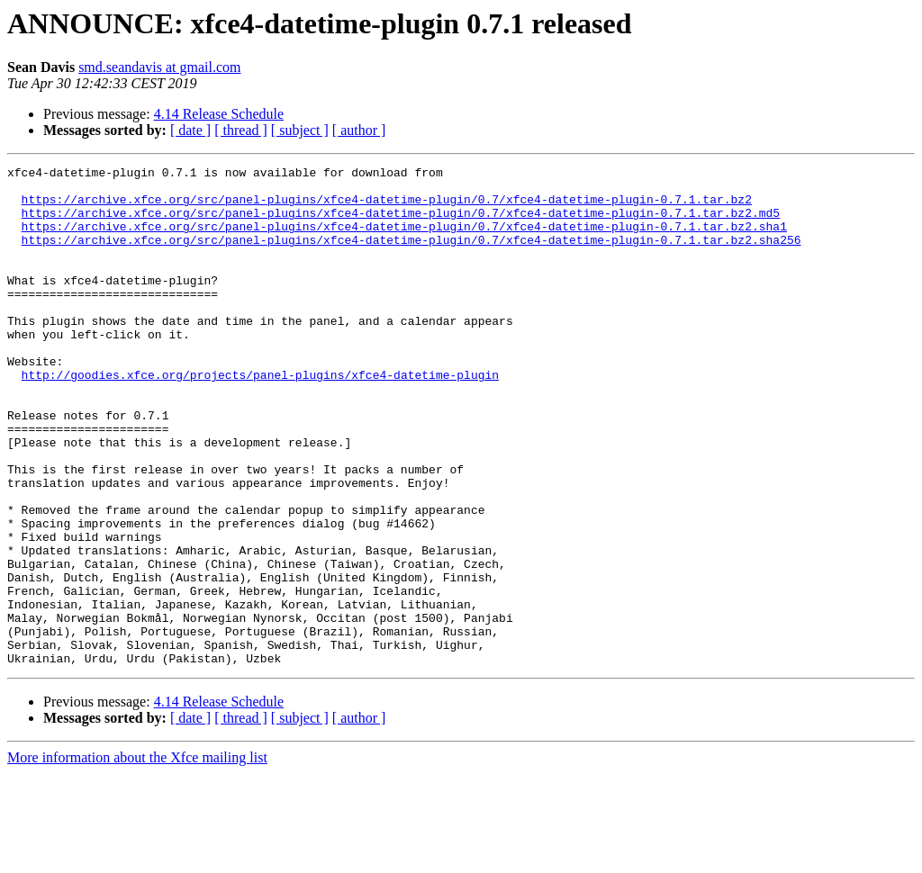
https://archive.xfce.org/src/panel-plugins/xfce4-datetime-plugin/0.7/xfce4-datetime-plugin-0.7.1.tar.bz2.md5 (401, 223)
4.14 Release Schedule (219, 114)
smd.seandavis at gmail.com (159, 67)
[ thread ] (240, 130)
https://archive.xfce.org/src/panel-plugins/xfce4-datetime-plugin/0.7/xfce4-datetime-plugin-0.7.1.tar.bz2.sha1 (404, 239)
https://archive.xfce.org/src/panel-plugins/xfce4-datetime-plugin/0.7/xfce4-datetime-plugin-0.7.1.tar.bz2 (387, 207)
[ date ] (190, 130)
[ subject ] (300, 130)
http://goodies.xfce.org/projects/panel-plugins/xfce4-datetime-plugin (260, 418)
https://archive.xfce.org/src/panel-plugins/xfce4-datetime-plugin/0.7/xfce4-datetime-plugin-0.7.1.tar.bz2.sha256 (411, 256)
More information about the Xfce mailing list (137, 857)
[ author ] (359, 130)
